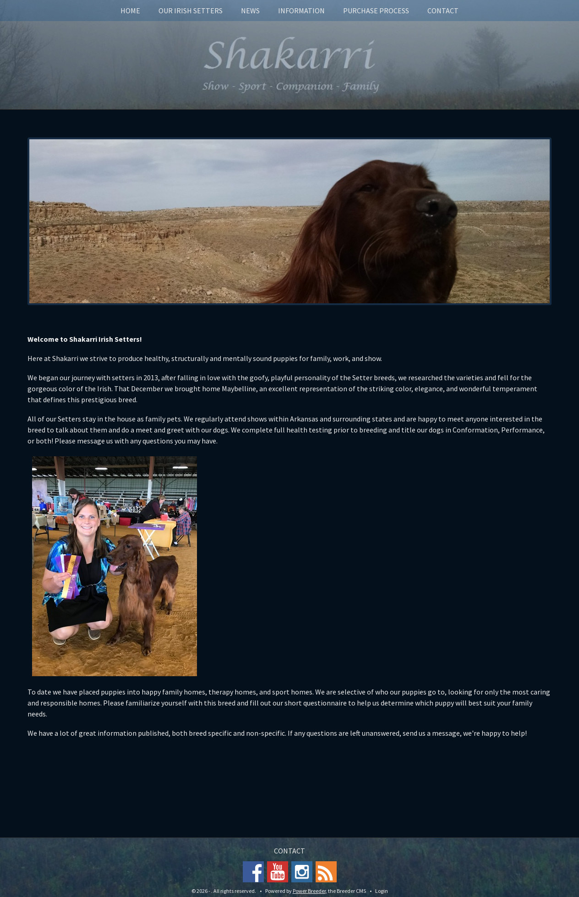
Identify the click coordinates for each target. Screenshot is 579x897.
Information (301, 10)
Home (130, 10)
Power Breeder (309, 890)
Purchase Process (376, 10)
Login (381, 890)
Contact (443, 10)
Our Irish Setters (190, 10)
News (250, 10)
